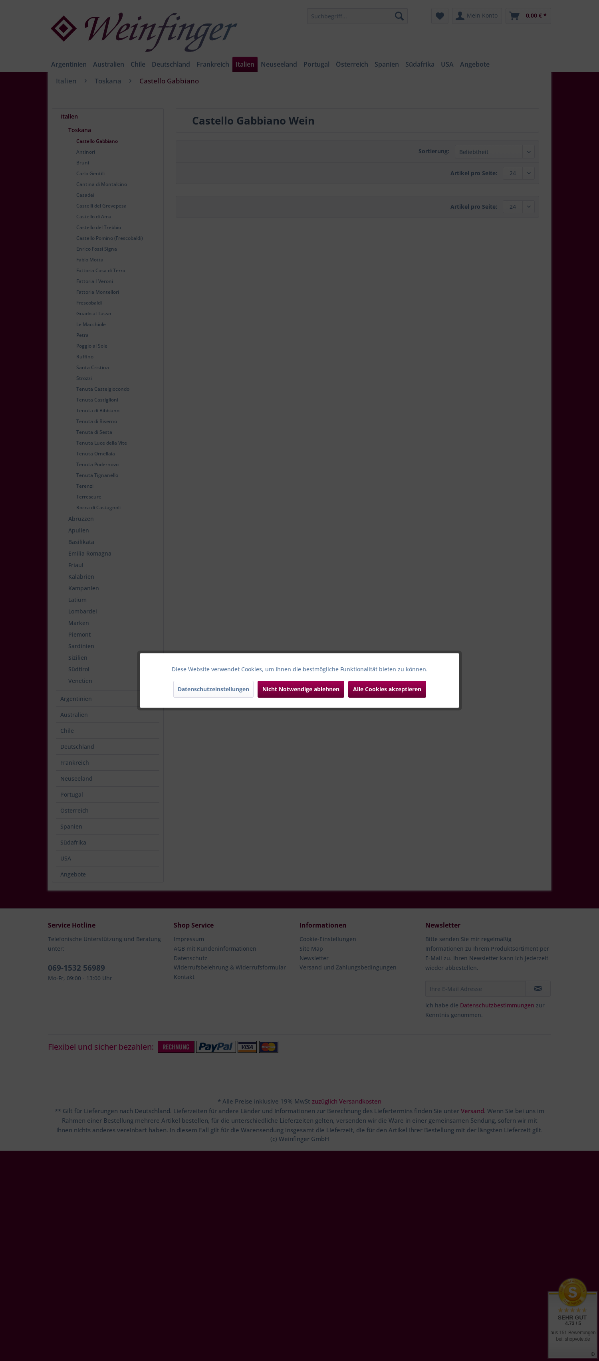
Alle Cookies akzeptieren (387, 689)
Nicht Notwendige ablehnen (300, 689)
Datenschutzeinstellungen (213, 689)
